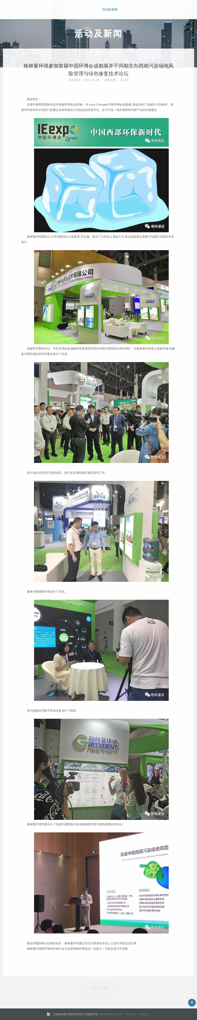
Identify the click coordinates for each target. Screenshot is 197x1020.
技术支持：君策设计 (138, 1014)
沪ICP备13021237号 (111, 1014)
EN (182, 9)
